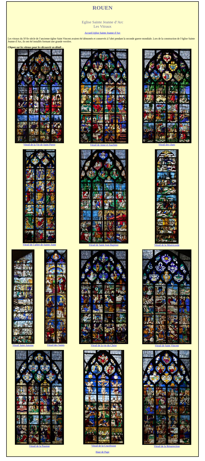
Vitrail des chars (166, 144)
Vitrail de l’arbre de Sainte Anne (39, 244)
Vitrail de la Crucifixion (103, 445)
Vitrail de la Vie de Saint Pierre (39, 144)
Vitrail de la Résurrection (167, 446)
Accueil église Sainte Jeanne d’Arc (102, 32)
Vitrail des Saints (55, 345)
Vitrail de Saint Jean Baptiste (104, 245)
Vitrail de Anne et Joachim (103, 144)
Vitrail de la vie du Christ (104, 345)
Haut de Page (102, 452)
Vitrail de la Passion (39, 446)
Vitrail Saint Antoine (22, 345)
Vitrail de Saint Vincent (167, 345)
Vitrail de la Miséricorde (166, 245)
